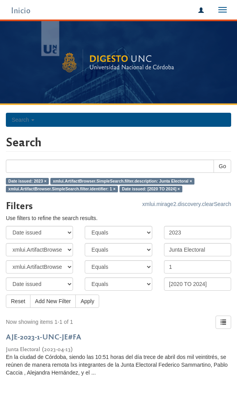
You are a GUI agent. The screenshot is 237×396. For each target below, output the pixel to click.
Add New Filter (53, 301)
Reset (18, 301)
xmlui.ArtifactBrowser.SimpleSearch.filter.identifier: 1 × (62, 188)
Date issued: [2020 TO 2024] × (151, 188)
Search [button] (23, 120)
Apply (87, 301)
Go (222, 166)
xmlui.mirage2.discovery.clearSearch (186, 204)
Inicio (20, 10)
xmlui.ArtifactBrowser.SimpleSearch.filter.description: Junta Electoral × (122, 181)
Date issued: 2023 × (27, 181)
